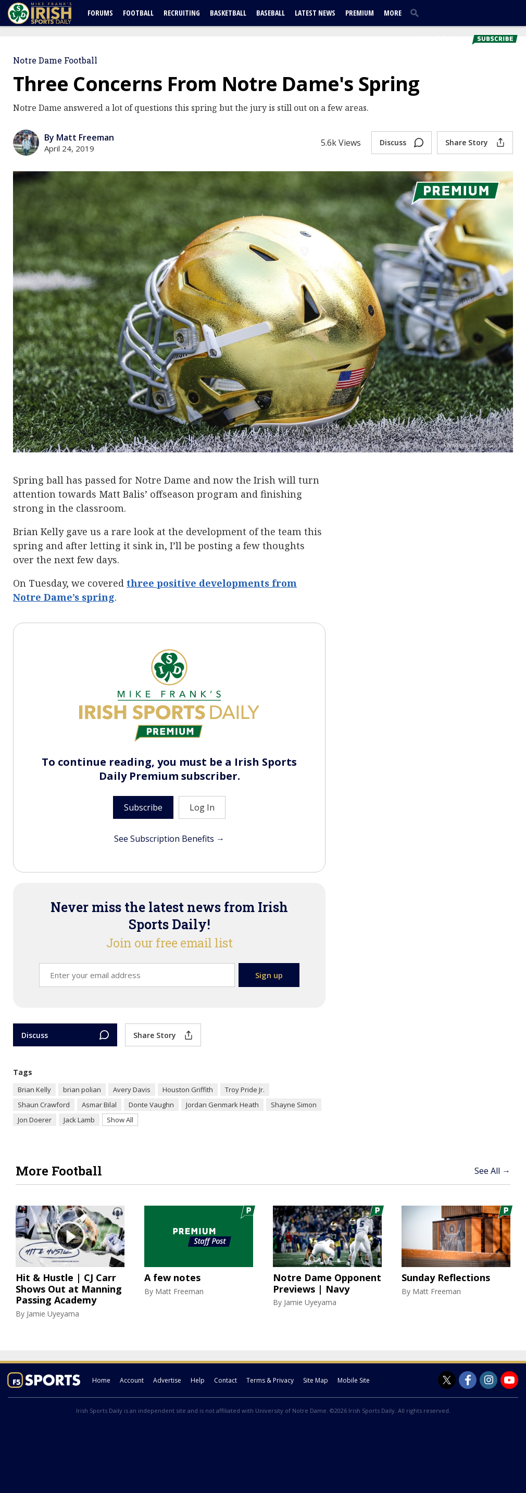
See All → (492, 1170)
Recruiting (182, 13)
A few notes (172, 1278)
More (393, 13)
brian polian (82, 1089)
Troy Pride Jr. (245, 1089)
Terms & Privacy (270, 1380)
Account (132, 1380)
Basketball (228, 13)
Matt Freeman (179, 1291)
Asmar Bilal (99, 1104)
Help (198, 1380)
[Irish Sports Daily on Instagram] (488, 1380)
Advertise (167, 1380)
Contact (225, 1380)
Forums (100, 13)
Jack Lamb (79, 1119)
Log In (426, 38)
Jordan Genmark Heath (222, 1104)
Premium (359, 13)
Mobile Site (353, 1380)
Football (138, 13)
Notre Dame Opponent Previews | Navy (327, 1283)
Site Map (315, 1380)
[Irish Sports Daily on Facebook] (468, 1380)
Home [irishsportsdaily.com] (101, 1380)
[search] (416, 12)
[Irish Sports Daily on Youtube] (509, 1380)
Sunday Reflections (446, 1278)
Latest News (315, 13)
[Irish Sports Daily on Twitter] (447, 1380)
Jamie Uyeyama (53, 1314)
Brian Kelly (34, 1089)
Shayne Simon (294, 1104)
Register (454, 38)
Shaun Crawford (44, 1104)
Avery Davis (132, 1089)
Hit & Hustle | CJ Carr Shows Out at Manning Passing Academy (69, 1289)
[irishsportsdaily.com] (52, 13)
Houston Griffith (187, 1089)
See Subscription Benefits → (169, 838)
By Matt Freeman (79, 137)
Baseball (270, 13)
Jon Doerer (35, 1119)
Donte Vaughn (151, 1104)
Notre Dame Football (55, 60)
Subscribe (143, 807)
